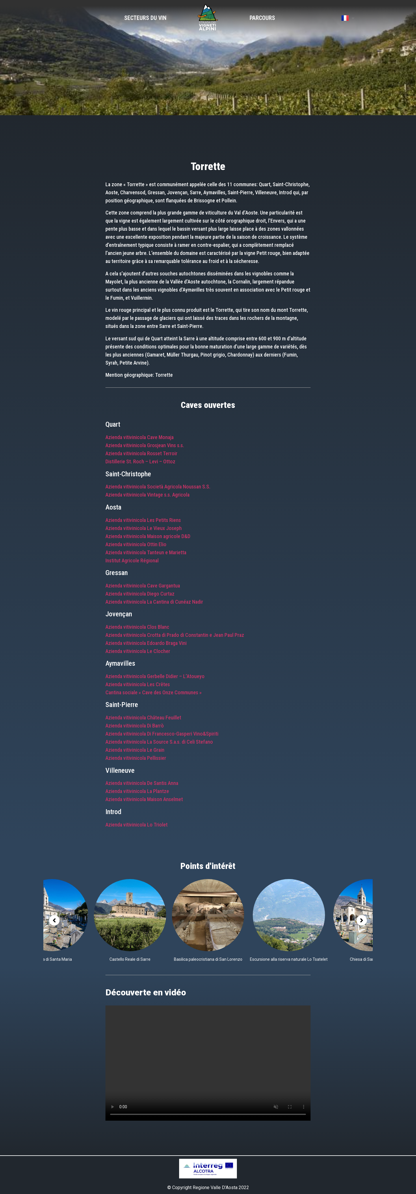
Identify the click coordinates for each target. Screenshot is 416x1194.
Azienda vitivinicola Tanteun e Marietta (145, 552)
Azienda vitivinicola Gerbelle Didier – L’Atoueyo (155, 676)
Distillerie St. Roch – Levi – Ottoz (140, 461)
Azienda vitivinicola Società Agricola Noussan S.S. (157, 487)
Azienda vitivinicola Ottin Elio (135, 544)
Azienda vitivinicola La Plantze (137, 791)
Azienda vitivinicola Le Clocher (137, 651)
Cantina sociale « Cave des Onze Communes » (153, 692)
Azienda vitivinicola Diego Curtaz (139, 594)
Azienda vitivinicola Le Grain (134, 750)
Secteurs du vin (145, 17)
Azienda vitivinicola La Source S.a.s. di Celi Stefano (159, 742)
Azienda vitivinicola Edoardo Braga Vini (146, 643)
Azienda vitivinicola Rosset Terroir (141, 453)
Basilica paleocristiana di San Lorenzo (208, 959)
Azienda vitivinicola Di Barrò (134, 726)
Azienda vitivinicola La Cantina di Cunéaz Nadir (154, 602)
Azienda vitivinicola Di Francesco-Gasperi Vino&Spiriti (161, 734)
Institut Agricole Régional (132, 560)
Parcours (262, 17)
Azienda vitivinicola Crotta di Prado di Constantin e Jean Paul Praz (174, 635)
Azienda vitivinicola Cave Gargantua (142, 586)
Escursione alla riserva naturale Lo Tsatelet (289, 959)
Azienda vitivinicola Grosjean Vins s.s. (144, 445)
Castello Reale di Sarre (130, 959)
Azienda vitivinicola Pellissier (135, 758)
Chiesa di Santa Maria (52, 959)
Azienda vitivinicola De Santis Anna (141, 783)
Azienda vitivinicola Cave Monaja (139, 437)
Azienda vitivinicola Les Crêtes (137, 684)
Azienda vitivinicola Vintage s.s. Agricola (147, 495)
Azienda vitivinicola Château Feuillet (143, 717)
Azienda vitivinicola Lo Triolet (136, 825)
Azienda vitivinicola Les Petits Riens (143, 520)
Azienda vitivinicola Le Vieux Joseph (143, 528)
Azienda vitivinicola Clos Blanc (137, 627)
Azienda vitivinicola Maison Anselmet (144, 799)
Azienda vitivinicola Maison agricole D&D (147, 536)
